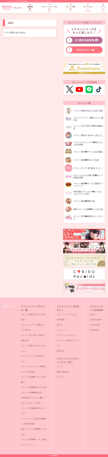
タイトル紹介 (71, 9)
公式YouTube (95, 319)
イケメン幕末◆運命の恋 (31, 392)
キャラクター (88, 9)
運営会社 (61, 351)
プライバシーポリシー (66, 335)
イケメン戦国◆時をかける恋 (33, 387)
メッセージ (62, 330)
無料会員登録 (62, 372)
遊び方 (60, 325)
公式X (92, 314)
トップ (60, 366)
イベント (103, 9)
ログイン (61, 377)
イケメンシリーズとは (49, 9)
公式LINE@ (95, 325)
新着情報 (30, 9)
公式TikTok (94, 330)
